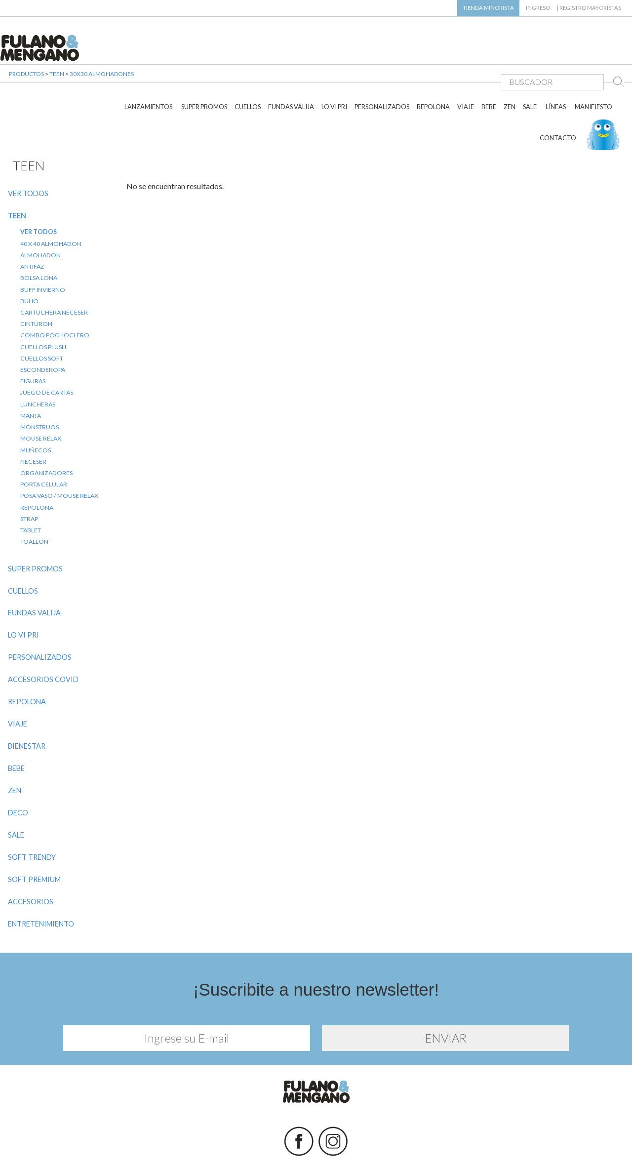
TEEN (56, 83)
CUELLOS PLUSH (43, 318)
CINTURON (36, 295)
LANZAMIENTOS (148, 78)
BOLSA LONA (38, 249)
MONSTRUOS (39, 398)
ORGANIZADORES (46, 444)
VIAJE (465, 78)
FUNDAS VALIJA (291, 78)
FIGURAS (32, 352)
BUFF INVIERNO (42, 260)
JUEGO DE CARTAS (46, 363)
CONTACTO (558, 109)
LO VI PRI (334, 78)
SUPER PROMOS (204, 78)
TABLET (30, 501)
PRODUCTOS (26, 83)
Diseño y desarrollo (316, 1148)
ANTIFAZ (32, 238)
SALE (530, 78)
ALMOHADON (40, 226)
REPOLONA (433, 78)
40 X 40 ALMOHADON (50, 214)
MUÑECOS (35, 421)
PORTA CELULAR (43, 455)
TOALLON (34, 513)
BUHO (29, 272)
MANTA (30, 386)
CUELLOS (248, 78)
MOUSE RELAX (40, 409)
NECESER (33, 432)
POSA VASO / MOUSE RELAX (59, 467)
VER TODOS (28, 164)
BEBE (488, 78)
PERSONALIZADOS (382, 78)
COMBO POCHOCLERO (54, 306)
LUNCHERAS (37, 375)
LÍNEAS (556, 78)
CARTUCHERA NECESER (54, 283)
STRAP (29, 489)
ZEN (509, 78)
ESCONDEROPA (42, 341)
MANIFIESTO (593, 78)
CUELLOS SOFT (41, 329)
